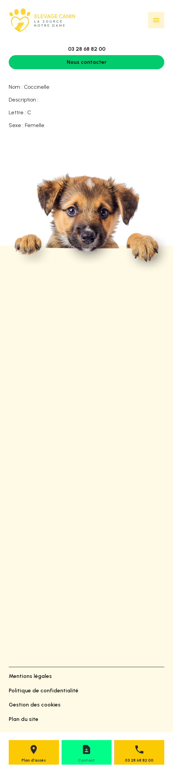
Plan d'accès (34, 760)
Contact (86, 760)
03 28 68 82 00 (86, 49)
